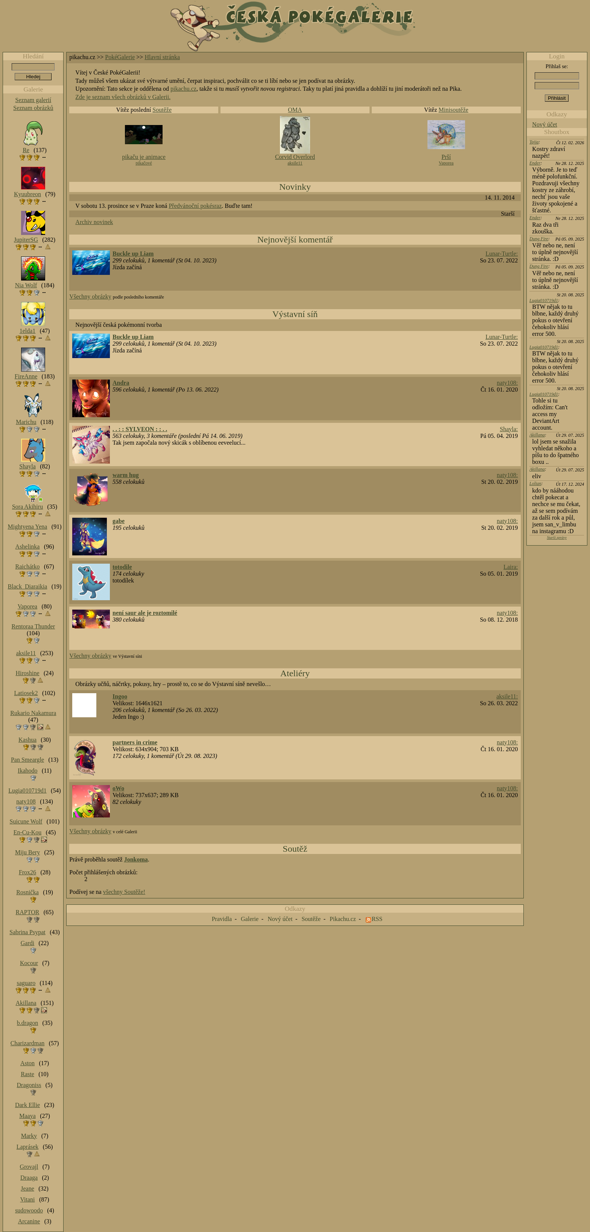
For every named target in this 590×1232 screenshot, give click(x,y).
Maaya (27, 1116)
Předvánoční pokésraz (195, 206)
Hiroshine (27, 673)
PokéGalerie (120, 57)
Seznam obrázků (33, 108)
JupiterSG (26, 239)
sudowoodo (29, 1210)
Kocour (29, 963)
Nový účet (544, 124)
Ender (534, 163)
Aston (27, 1063)
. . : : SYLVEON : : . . (140, 429)
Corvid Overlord (295, 157)
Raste (27, 1074)
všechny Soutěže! (124, 892)
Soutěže (162, 110)
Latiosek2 (26, 693)
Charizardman (28, 1043)
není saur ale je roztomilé (145, 613)
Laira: (510, 567)
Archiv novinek (94, 222)
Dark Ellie (27, 1105)
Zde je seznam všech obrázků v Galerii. (122, 97)
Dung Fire (538, 238)
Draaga (29, 1177)
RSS (377, 919)
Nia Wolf (26, 285)
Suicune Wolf (26, 821)
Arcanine (29, 1221)
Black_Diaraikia (27, 586)
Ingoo (120, 696)
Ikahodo (27, 770)
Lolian (535, 483)
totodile (122, 567)
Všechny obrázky (90, 296)
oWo (118, 788)
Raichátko (27, 566)
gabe (119, 521)
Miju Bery (27, 852)
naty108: (507, 383)
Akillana (537, 435)
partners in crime (135, 742)
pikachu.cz (183, 88)
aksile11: (507, 696)
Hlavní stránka (162, 57)
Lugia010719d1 (543, 300)
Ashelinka (27, 546)
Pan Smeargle (27, 759)
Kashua (27, 739)
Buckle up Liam (133, 253)
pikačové (144, 163)
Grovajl (29, 1166)
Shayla (27, 466)
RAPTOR (28, 912)
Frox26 (27, 872)
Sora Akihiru (27, 506)
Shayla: (509, 429)
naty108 (26, 801)
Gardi (27, 943)
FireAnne (26, 376)
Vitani (27, 1199)
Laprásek (28, 1147)
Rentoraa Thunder (33, 626)
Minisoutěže (453, 110)
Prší (446, 157)
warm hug (126, 475)
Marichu (26, 422)
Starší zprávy (557, 537)
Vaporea (446, 163)
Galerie (250, 919)
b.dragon (27, 1023)
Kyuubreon (27, 194)
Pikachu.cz (343, 919)
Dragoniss (29, 1085)
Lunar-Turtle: (501, 253)
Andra (121, 383)
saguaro (26, 983)
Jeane (27, 1188)
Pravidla (222, 919)
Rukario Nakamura (33, 713)
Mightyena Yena (27, 526)
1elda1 (28, 331)
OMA (295, 110)
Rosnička (27, 892)
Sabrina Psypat (27, 932)
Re (26, 150)
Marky (29, 1136)
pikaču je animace (144, 157)
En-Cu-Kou (28, 832)
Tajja (533, 142)
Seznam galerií (33, 100)
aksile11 (295, 163)
